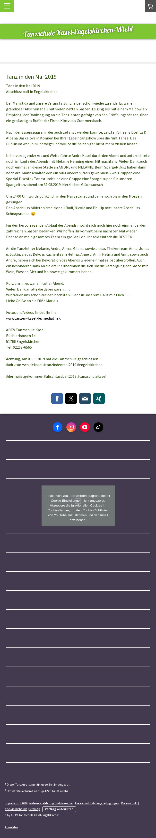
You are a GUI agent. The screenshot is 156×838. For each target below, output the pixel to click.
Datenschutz (129, 803)
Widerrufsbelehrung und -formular (51, 803)
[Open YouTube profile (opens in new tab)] (85, 427)
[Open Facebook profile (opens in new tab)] (57, 427)
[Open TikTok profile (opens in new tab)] (98, 427)
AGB (24, 803)
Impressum (12, 803)
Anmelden (11, 827)
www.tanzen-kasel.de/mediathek (33, 318)
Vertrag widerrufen (59, 809)
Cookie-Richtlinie (16, 809)
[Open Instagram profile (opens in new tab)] (71, 427)
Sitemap (34, 809)
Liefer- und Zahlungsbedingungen (97, 803)
